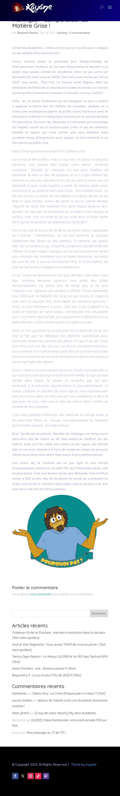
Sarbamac (19, 693)
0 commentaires (79, 33)
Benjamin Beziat (27, 33)
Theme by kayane (83, 764)
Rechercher (99, 613)
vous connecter (40, 594)
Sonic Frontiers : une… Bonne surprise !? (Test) (44, 668)
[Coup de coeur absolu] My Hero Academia (65, 713)
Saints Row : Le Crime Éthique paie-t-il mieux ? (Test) (69, 693)
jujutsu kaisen (22, 700)
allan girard (20, 713)
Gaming (62, 33)
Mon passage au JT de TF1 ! (46, 733)
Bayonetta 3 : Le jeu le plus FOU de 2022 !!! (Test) (46, 675)
